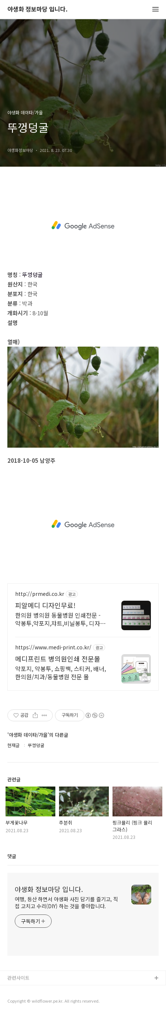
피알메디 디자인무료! (45, 605)
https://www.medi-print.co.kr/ (53, 647)
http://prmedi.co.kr (39, 594)
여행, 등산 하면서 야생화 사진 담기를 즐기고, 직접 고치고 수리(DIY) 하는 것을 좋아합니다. (66, 902)
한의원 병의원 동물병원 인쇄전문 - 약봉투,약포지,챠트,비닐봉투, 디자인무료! (60, 619)
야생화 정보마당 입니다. (37, 9)
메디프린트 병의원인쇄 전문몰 (57, 658)
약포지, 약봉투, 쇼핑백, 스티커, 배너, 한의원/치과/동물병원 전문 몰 (60, 672)
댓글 (11, 856)
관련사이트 (18, 977)
